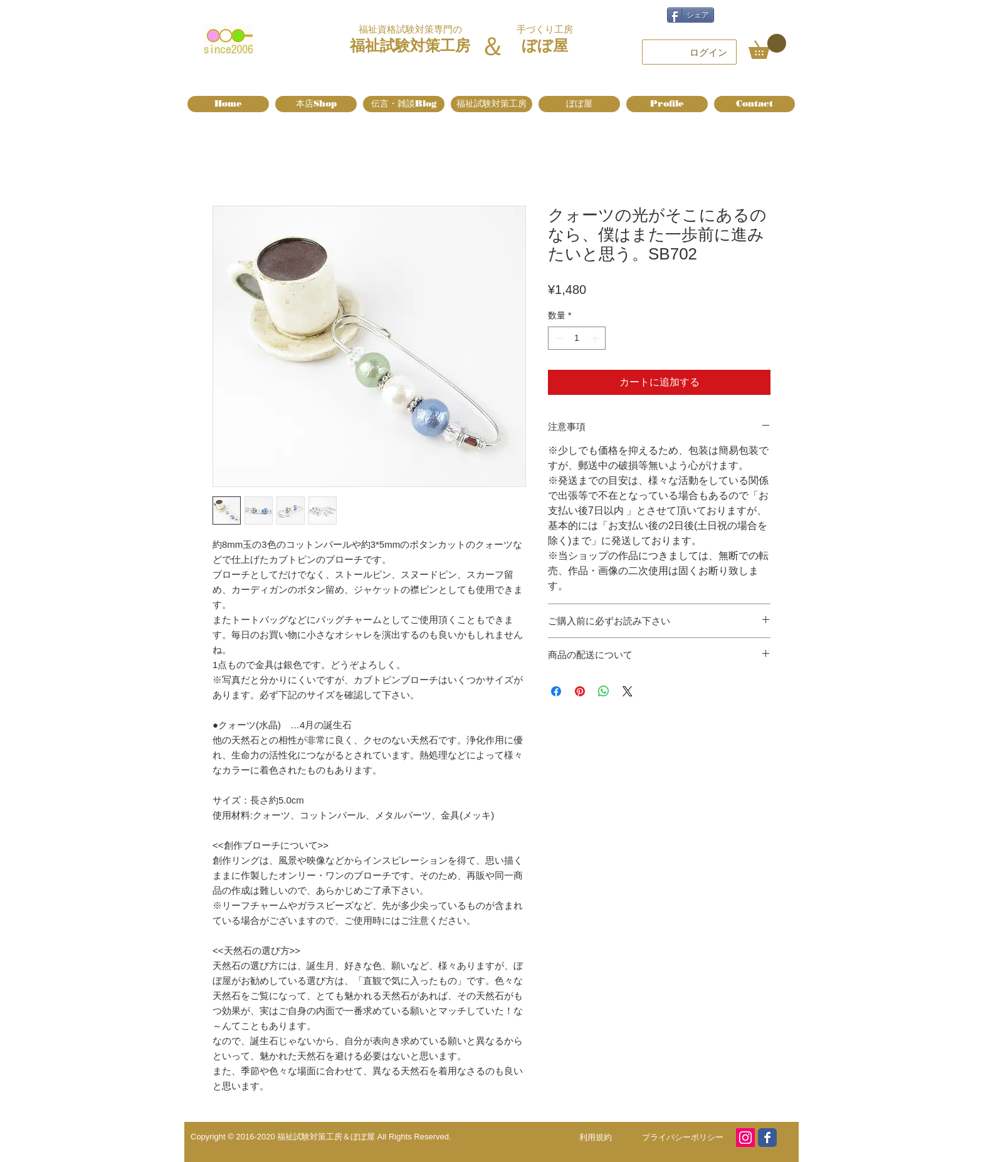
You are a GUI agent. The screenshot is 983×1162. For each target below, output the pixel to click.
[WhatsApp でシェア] (603, 691)
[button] (767, 46)
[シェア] (690, 15)
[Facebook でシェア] (556, 691)
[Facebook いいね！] (762, 14)
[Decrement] (557, 338)
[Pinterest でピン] (579, 691)
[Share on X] (627, 691)
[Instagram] (745, 1137)
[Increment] (596, 338)
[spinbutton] (576, 338)
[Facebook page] (767, 1137)
